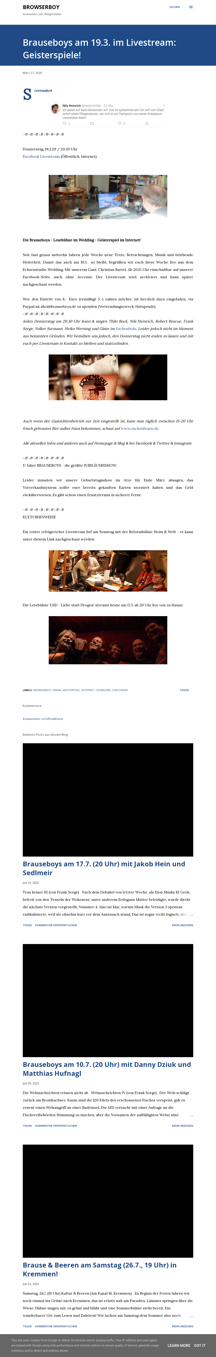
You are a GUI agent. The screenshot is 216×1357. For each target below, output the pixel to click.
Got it (200, 1345)
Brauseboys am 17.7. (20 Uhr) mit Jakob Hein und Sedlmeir (104, 868)
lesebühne (103, 690)
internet (87, 690)
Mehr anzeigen (182, 925)
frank (57, 690)
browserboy (42, 690)
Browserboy (41, 7)
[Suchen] (175, 7)
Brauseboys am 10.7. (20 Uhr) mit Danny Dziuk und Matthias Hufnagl (107, 1069)
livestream (120, 690)
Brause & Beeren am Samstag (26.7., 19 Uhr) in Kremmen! (100, 1269)
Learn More (179, 1345)
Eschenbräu (126, 328)
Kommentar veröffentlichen (43, 719)
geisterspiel (71, 690)
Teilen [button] (184, 690)
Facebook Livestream (41, 156)
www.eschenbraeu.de (139, 428)
